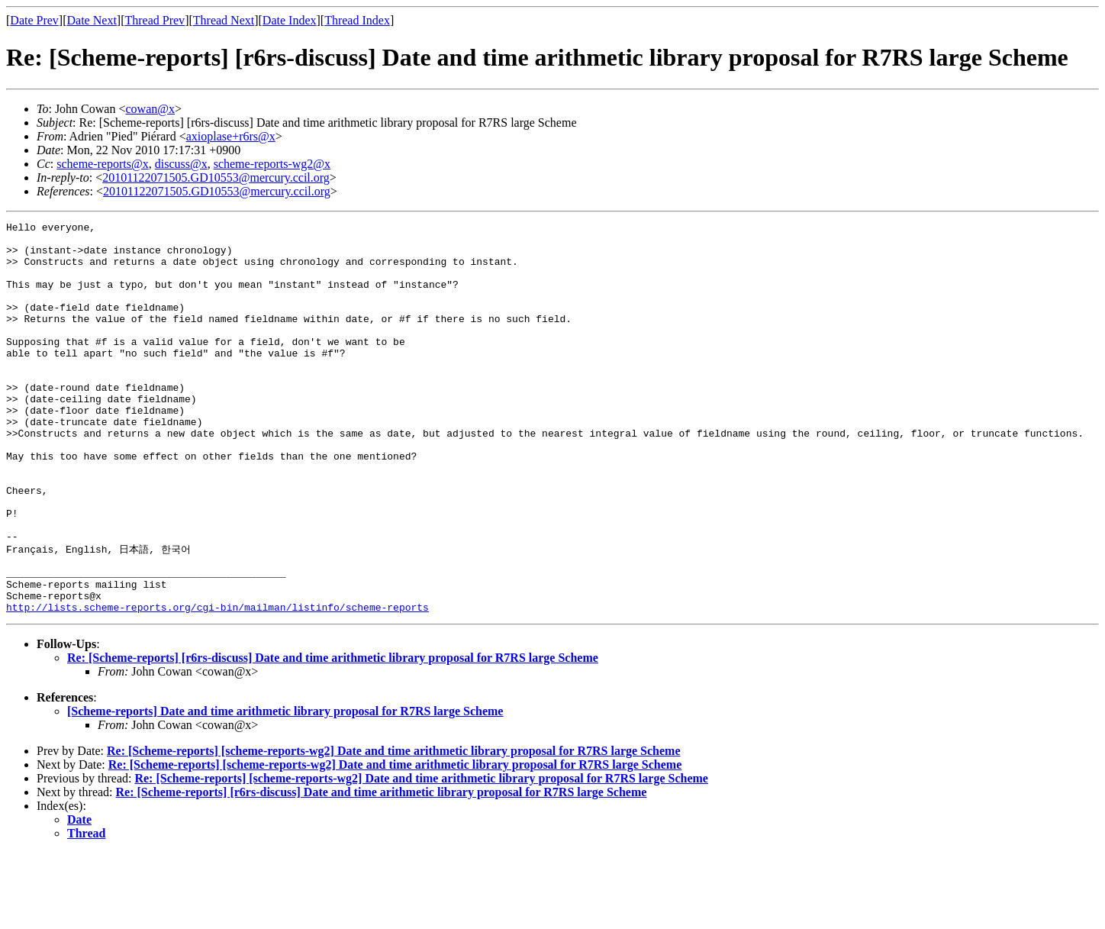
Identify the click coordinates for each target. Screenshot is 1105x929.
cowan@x (150, 108)
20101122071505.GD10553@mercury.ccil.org (216, 177)
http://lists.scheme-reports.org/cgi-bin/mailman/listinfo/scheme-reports (217, 683)
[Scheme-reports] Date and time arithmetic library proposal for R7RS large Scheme (285, 787)
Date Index (290, 20)
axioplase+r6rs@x (230, 136)
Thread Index (357, 20)
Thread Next (223, 20)
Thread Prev (154, 20)
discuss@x (181, 163)
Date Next (92, 20)
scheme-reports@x (102, 163)
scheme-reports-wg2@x (272, 163)
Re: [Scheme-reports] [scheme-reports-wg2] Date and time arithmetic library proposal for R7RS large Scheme (394, 827)
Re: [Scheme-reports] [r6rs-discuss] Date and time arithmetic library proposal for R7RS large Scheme (332, 733)
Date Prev (34, 20)
